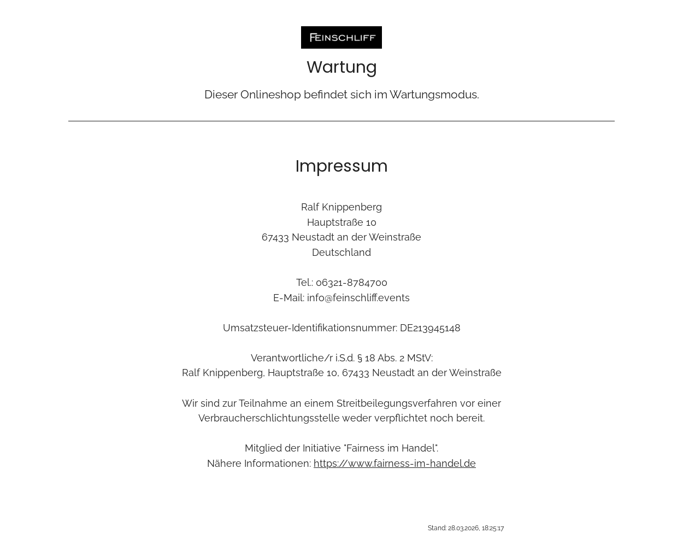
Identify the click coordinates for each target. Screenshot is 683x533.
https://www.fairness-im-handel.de (395, 463)
